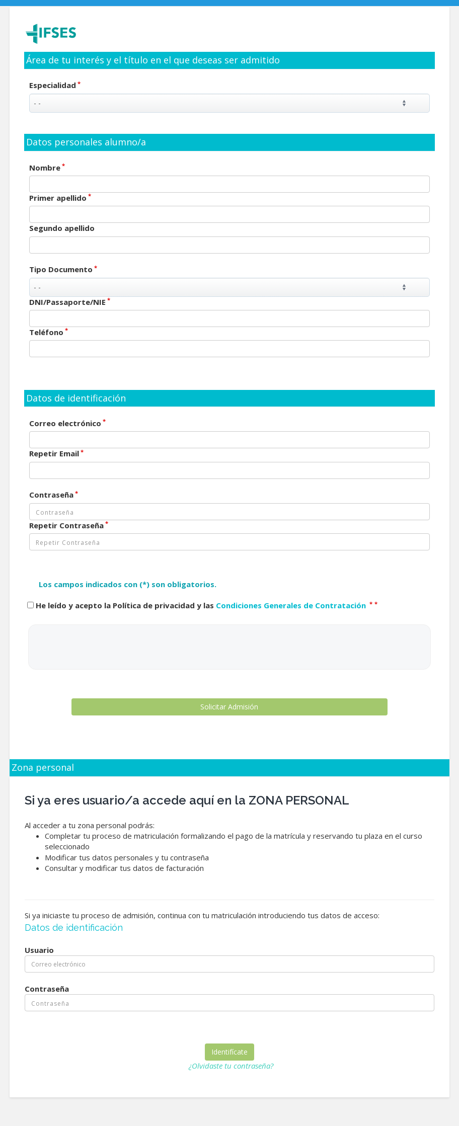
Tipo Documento (63, 269)
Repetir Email (56, 453)
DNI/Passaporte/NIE (69, 302)
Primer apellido (60, 198)
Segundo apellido (62, 228)
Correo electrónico (67, 423)
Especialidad (55, 85)
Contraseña (53, 495)
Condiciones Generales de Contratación (292, 605)
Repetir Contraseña (68, 525)
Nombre (47, 168)
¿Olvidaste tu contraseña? (231, 1066)
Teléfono (48, 332)
